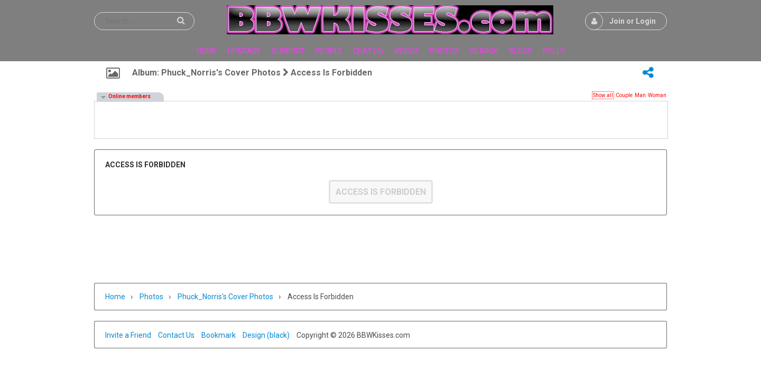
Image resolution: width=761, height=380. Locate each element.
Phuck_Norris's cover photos (225, 296)
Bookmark (218, 335)
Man (640, 95)
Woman (657, 95)
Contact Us (176, 335)
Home (115, 296)
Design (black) (266, 335)
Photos (151, 296)
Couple (624, 95)
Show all (603, 95)
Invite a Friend (128, 335)
